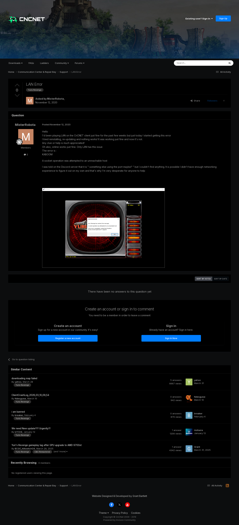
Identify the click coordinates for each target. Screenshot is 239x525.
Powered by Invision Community (119, 520)
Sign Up (223, 18)
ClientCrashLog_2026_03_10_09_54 (30, 395)
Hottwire (198, 430)
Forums (79, 63)
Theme (104, 512)
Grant (197, 446)
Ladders (44, 63)
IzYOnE (18, 431)
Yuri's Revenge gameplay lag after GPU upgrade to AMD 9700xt (47, 445)
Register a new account (67, 338)
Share (195, 100)
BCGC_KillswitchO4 (25, 448)
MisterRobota (55, 98)
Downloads (15, 63)
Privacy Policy (120, 512)
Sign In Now (171, 338)
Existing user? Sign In (199, 18)
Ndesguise (20, 398)
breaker (19, 415)
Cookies (135, 512)
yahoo (18, 381)
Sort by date (220, 279)
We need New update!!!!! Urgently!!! (31, 428)
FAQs (31, 63)
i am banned (18, 411)
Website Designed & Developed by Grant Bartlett (119, 496)
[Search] (191, 63)
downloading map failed (24, 378)
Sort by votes (204, 279)
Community (62, 63)
